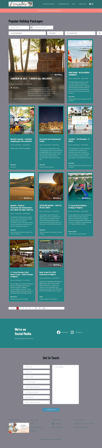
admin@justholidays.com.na (83, 423)
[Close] (100, 10)
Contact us (82, 4)
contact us (34, 431)
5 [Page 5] (29, 308)
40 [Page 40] (36, 308)
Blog (73, 4)
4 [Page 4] (26, 308)
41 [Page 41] (39, 308)
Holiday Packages (49, 4)
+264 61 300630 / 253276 (81, 427)
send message (51, 409)
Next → (44, 308)
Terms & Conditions (57, 439)
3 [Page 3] (23, 308)
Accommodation (63, 4)
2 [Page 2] (20, 308)
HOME (32, 423)
